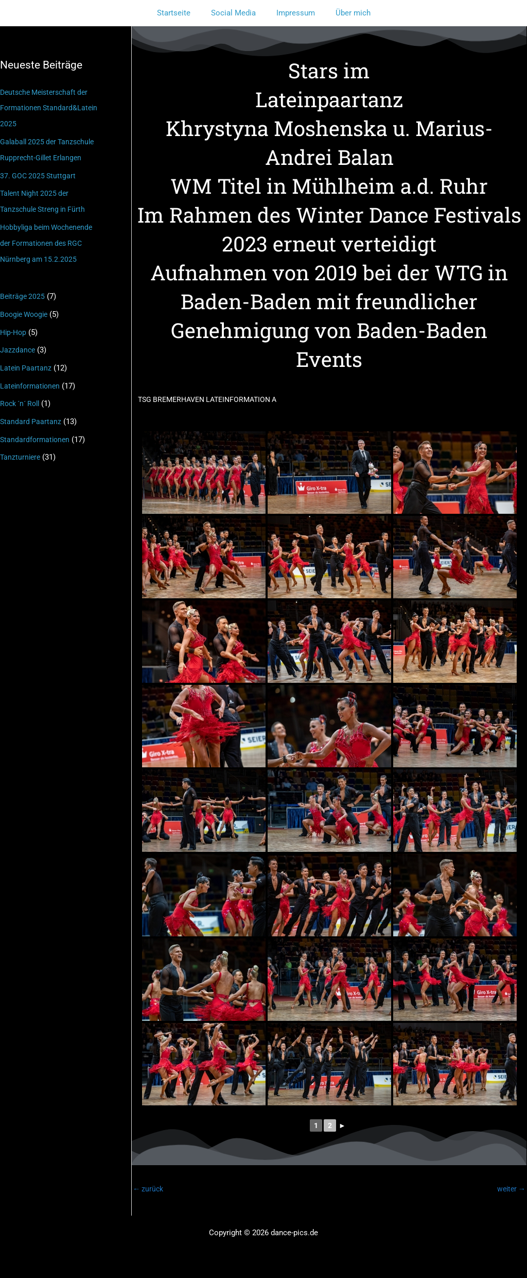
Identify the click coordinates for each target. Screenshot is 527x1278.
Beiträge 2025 (23, 291)
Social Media (236, 13)
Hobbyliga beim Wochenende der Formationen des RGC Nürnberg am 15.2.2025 (50, 239)
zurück (149, 1189)
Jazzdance (18, 343)
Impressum (293, 13)
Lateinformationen (31, 378)
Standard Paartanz (31, 413)
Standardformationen (36, 430)
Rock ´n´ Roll (22, 395)
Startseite (181, 13)
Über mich (345, 13)
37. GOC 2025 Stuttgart (39, 173)
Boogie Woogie (26, 308)
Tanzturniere (21, 447)
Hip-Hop (14, 326)
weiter (510, 1189)
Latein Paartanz (26, 361)
